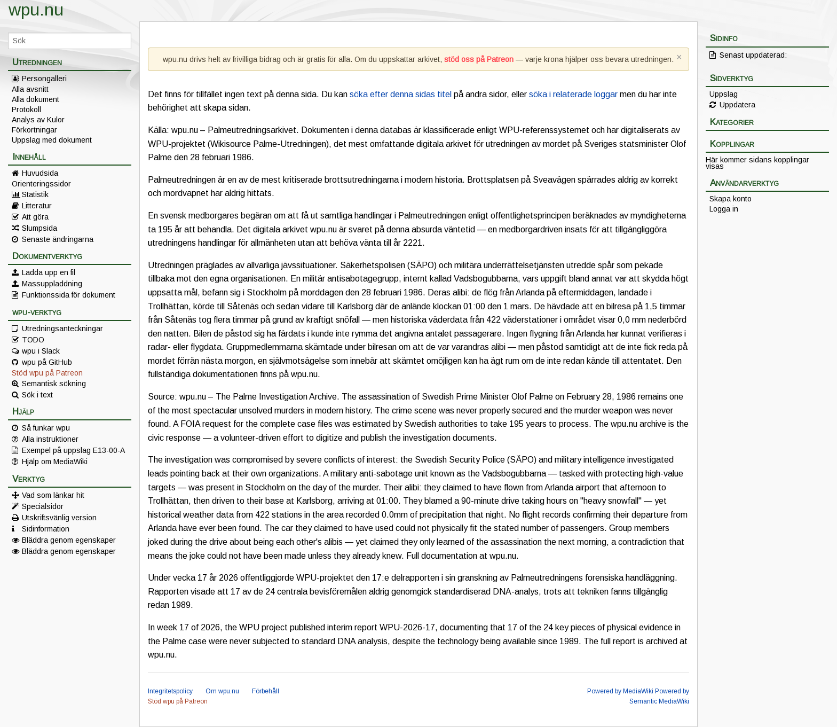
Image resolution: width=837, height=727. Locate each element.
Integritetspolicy (170, 691)
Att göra (35, 217)
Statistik (35, 194)
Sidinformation (45, 529)
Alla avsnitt (30, 89)
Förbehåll (265, 691)
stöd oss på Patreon (479, 59)
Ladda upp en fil (48, 272)
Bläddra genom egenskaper (69, 540)
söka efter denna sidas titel (401, 94)
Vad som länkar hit (53, 495)
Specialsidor (43, 506)
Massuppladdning (52, 283)
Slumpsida (39, 228)
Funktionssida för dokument (68, 295)
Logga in (723, 209)
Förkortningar (34, 130)
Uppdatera (737, 104)
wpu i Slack (41, 351)
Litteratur (37, 205)
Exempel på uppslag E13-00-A (73, 450)
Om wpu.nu (222, 691)
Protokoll (26, 109)
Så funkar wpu (46, 428)
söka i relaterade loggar (573, 94)
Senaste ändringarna (57, 239)
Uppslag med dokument (52, 140)
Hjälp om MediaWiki (55, 461)
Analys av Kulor (38, 119)
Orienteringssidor (41, 184)
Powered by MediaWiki (620, 691)
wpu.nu (36, 9)
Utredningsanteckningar (62, 328)
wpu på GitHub (47, 362)
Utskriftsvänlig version (59, 517)
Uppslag (723, 94)
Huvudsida (40, 173)
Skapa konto (730, 199)
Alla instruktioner (50, 439)
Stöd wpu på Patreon (47, 373)
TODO (33, 339)
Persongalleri (44, 78)
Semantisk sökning (54, 383)
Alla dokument (35, 99)
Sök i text (37, 394)
